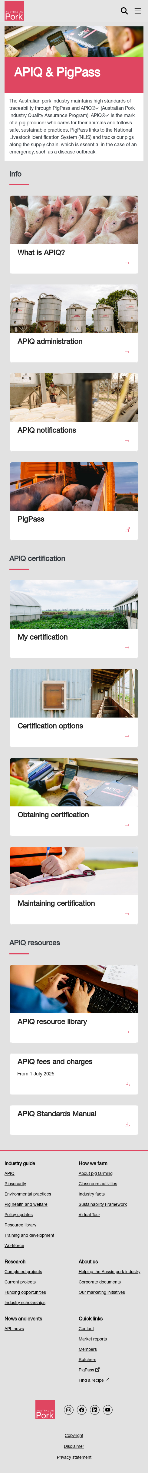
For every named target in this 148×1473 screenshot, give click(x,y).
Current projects (20, 1282)
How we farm (93, 1164)
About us (88, 1262)
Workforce (14, 1246)
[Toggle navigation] (137, 11)
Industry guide (20, 1164)
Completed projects (23, 1272)
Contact (86, 1329)
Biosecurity (15, 1184)
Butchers (87, 1360)
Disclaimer (74, 1447)
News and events (23, 1319)
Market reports (93, 1339)
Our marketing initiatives (102, 1293)
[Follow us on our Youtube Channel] (108, 1410)
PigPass (89, 1370)
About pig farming (96, 1174)
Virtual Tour (89, 1215)
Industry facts (92, 1194)
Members (88, 1350)
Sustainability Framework (103, 1205)
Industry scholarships (25, 1303)
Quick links (91, 1319)
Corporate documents (100, 1282)
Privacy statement (74, 1458)
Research (15, 1262)
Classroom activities (98, 1184)
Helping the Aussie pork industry (109, 1272)
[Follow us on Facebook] (82, 1410)
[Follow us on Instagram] (69, 1410)
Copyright (74, 1436)
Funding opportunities (25, 1293)
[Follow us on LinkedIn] (95, 1410)
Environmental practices (28, 1194)
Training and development (29, 1236)
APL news (14, 1329)
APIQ (10, 1174)
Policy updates (19, 1215)
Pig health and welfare (26, 1205)
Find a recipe (94, 1381)
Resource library (20, 1225)
